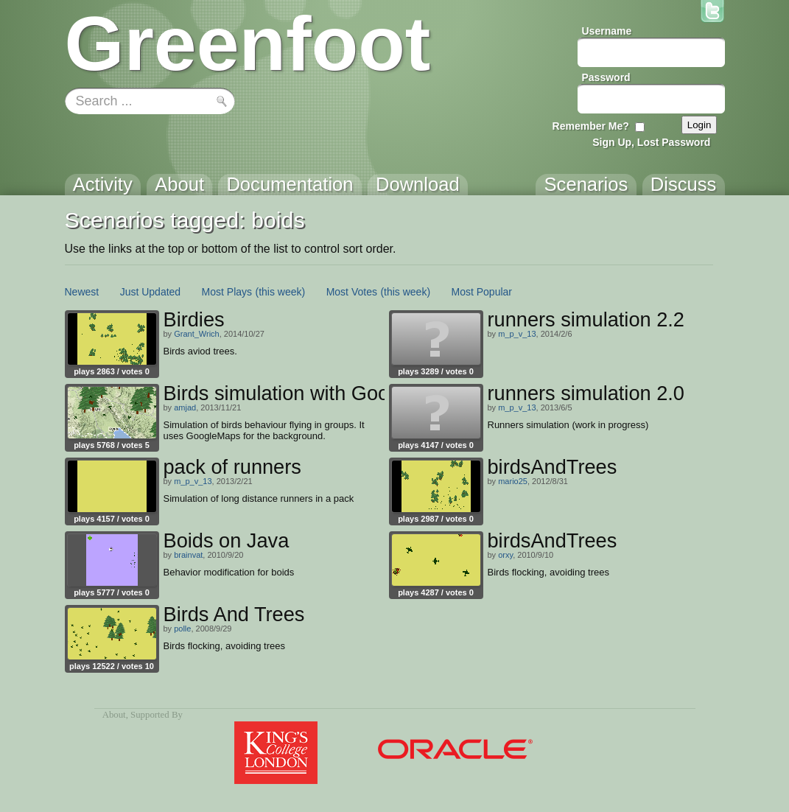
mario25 (512, 481)
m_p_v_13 (517, 333)
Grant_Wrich (197, 333)
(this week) (281, 292)
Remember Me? (591, 126)
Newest (82, 292)
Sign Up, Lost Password (651, 142)
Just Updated (150, 292)
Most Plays (227, 292)
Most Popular (482, 292)
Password (606, 77)
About (114, 715)
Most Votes (351, 292)
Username (607, 31)
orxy (505, 554)
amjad (185, 407)
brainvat (188, 554)
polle (182, 628)
